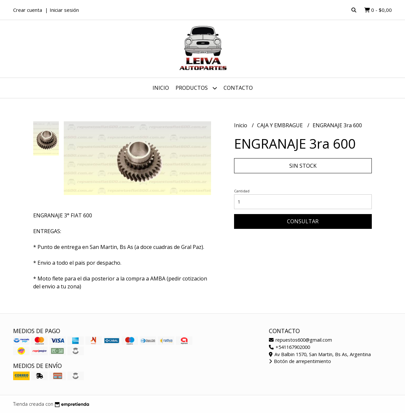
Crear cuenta (27, 10)
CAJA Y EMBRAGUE (280, 125)
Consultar (303, 221)
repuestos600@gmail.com (300, 340)
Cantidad (242, 190)
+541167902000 (289, 347)
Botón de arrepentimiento (300, 361)
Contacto (238, 87)
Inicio (161, 87)
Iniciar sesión (64, 10)
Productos (196, 88)
